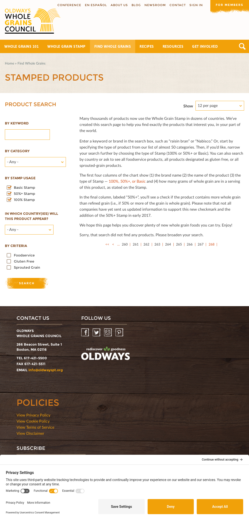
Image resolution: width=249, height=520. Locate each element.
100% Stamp (24, 200)
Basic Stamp (24, 187)
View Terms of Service (35, 427)
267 (201, 244)
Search (242, 46)
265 (179, 244)
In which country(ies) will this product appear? (31, 216)
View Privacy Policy (33, 415)
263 (157, 244)
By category (17, 151)
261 (136, 244)
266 (190, 244)
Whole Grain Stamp (66, 46)
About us (119, 5)
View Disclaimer (30, 433)
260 (125, 244)
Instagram (108, 332)
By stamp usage (20, 178)
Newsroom (155, 5)
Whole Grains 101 (21, 46)
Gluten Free (24, 261)
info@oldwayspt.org (45, 370)
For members (229, 5)
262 (146, 244)
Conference (69, 5)
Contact (177, 5)
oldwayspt (105, 353)
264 (168, 244)
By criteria (16, 246)
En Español (96, 5)
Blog (136, 5)
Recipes (147, 46)
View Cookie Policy (33, 421)
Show (188, 106)
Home (9, 63)
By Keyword (17, 123)
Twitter (97, 332)
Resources (173, 46)
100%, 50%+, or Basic (127, 181)
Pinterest (120, 332)
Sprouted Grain (27, 267)
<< (107, 244)
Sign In (196, 5)
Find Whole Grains (112, 46)
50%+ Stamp (24, 193)
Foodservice (24, 255)
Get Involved (205, 46)
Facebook (85, 332)
